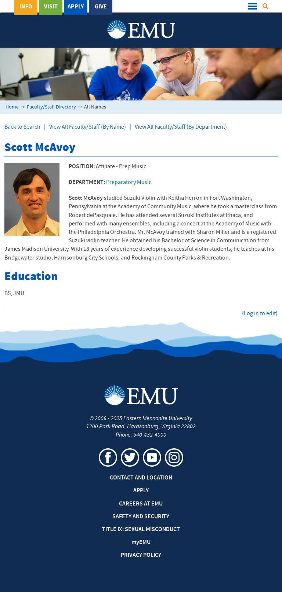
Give (101, 7)
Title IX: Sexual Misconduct (141, 530)
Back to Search (22, 127)
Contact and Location (141, 478)
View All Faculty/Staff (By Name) (87, 127)
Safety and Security (140, 517)
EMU (141, 542)
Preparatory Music (128, 182)
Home (12, 107)
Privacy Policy (141, 555)
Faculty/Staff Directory (51, 107)
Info (25, 7)
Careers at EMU (141, 504)
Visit (51, 7)
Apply (76, 7)
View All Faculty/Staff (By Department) (181, 127)
